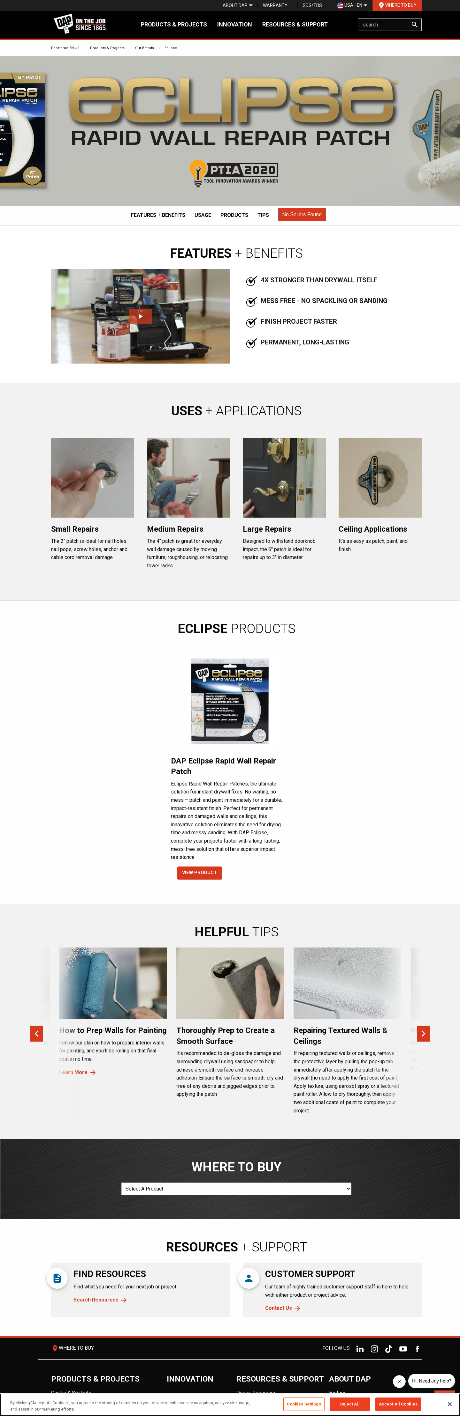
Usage (203, 215)
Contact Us (278, 1308)
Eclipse (171, 48)
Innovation (234, 24)
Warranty (275, 5)
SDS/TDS (312, 5)
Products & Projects (174, 24)
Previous (36, 1034)
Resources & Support (295, 24)
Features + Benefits (158, 215)
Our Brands (144, 48)
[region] (230, 1404)
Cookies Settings (304, 1404)
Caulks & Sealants (71, 1393)
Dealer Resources (256, 1393)
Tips (263, 215)
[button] (302, 214)
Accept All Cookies (398, 1404)
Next (423, 1034)
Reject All (350, 1404)
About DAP (235, 5)
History (337, 1393)
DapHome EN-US (65, 48)
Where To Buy (397, 5)
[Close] (450, 1404)
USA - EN (349, 6)
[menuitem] (235, 5)
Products (234, 215)
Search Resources (96, 1300)
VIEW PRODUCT (199, 872)
